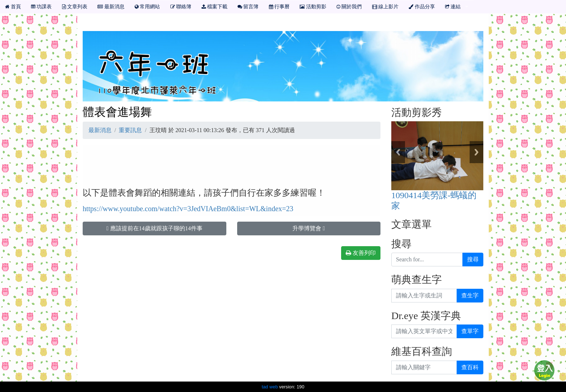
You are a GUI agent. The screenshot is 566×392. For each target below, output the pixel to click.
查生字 (470, 295)
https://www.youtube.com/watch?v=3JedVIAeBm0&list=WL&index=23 (188, 209)
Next (476, 152)
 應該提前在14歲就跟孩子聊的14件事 (154, 228)
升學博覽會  (308, 228)
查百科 (470, 367)
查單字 (470, 331)
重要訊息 (130, 130)
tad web (270, 386)
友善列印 (361, 253)
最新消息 (100, 130)
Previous (398, 152)
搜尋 (473, 259)
